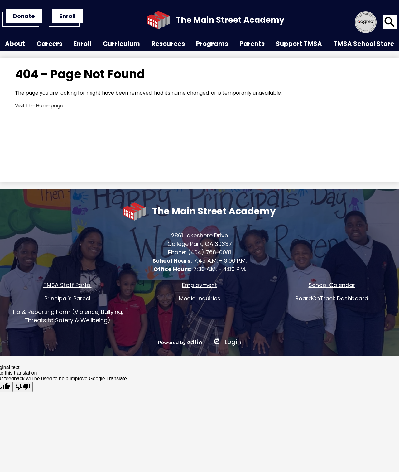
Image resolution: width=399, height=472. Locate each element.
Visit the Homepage (39, 105)
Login (226, 342)
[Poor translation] (23, 387)
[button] (14, 45)
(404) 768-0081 (209, 252)
